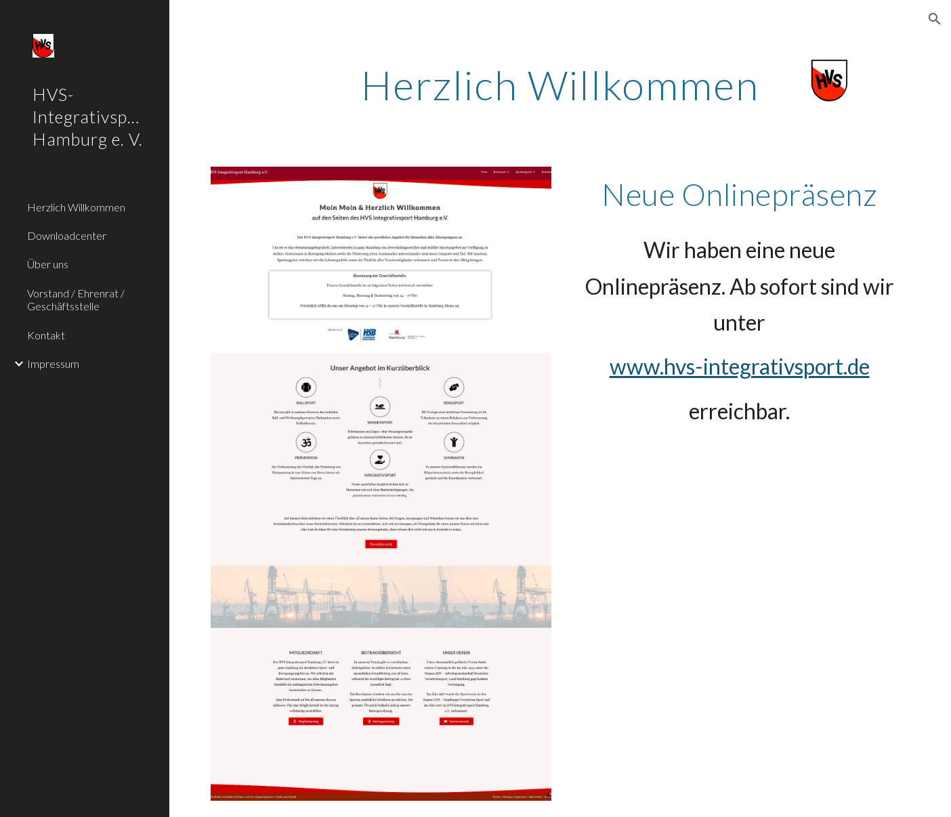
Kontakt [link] (46, 335)
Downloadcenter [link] (66, 235)
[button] (934, 19)
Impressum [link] (53, 363)
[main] (560, 84)
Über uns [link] (47, 263)
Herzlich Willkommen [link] (76, 207)
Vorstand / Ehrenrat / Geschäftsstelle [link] (76, 299)
